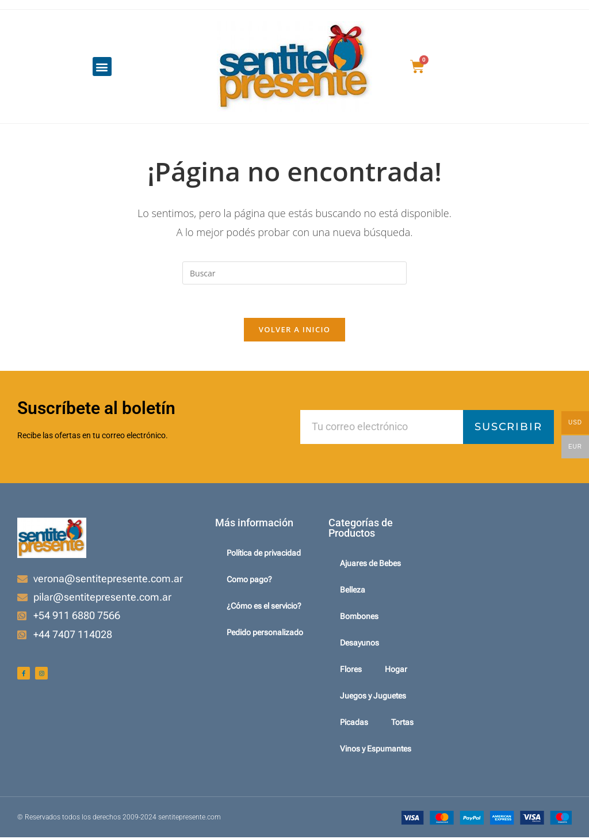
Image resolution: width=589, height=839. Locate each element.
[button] (102, 66)
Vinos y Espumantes (375, 750)
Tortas (402, 723)
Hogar (396, 670)
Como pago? (249, 581)
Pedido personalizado (265, 634)
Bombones (359, 617)
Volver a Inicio (294, 331)
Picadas (354, 723)
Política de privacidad (264, 554)
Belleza (352, 591)
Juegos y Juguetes (373, 697)
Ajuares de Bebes (370, 565)
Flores (351, 670)
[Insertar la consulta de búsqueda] (294, 272)
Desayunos (359, 644)
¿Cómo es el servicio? (264, 607)
